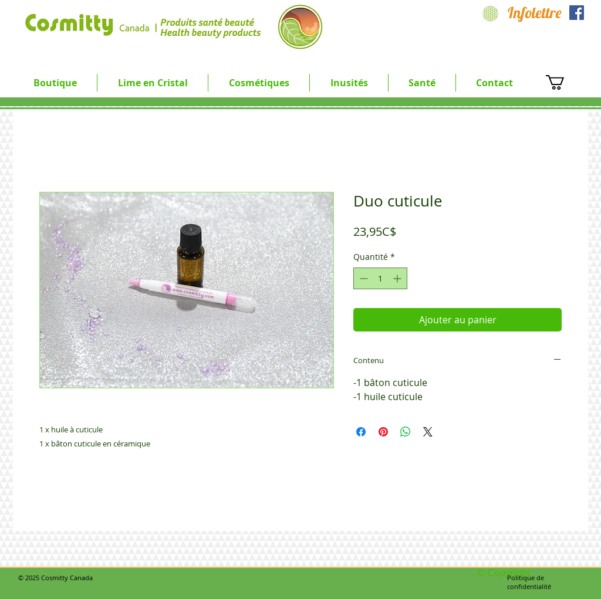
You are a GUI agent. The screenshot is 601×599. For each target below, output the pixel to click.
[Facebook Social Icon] (576, 12)
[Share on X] (428, 432)
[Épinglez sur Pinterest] (383, 432)
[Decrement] (362, 278)
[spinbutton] (380, 278)
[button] (152, 83)
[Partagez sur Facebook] (361, 432)
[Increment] (398, 278)
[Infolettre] (534, 13)
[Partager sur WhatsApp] (406, 432)
